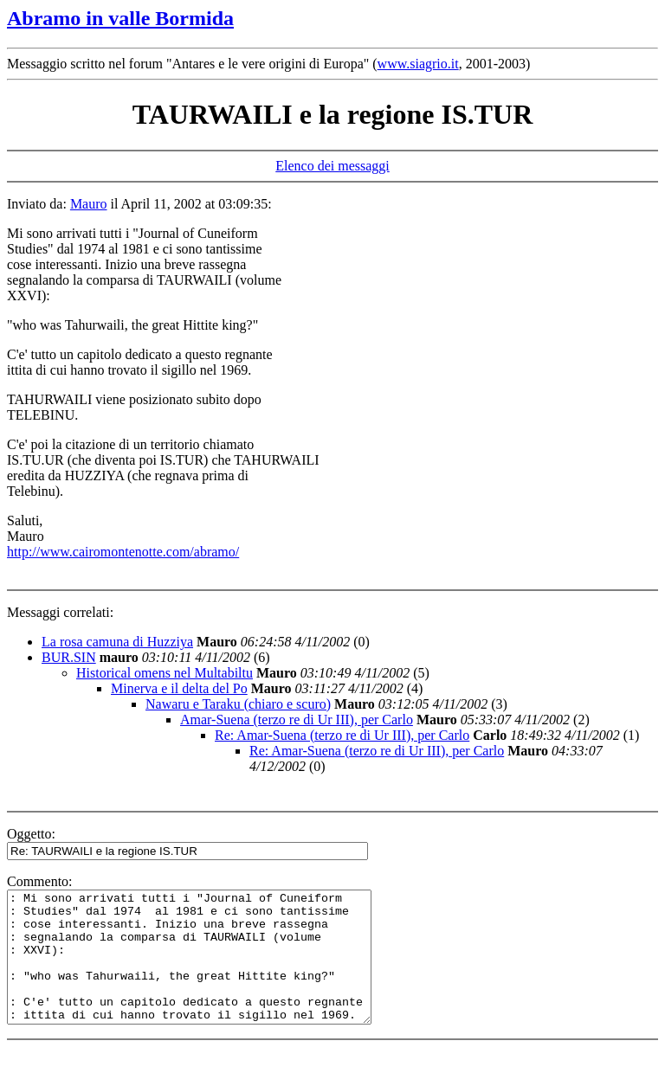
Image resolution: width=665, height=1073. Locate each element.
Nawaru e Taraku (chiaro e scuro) (238, 704)
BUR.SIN (69, 657)
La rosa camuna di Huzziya (117, 641)
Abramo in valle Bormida (120, 18)
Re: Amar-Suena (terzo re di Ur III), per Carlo (342, 735)
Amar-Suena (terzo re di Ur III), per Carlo (296, 719)
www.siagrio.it (418, 63)
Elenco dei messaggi (332, 165)
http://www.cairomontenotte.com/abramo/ (123, 551)
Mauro (88, 203)
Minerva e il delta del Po (179, 688)
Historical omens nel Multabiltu (164, 672)
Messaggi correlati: (60, 612)
